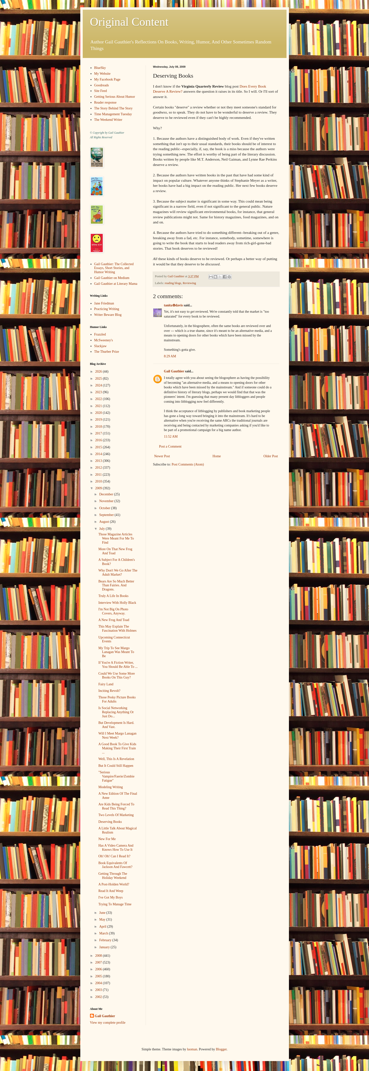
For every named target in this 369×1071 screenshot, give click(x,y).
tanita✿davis (173, 305)
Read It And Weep (110, 891)
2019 (99, 419)
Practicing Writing (106, 309)
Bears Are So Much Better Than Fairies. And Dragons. (116, 585)
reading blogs (173, 283)
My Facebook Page (107, 79)
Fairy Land (105, 684)
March (104, 933)
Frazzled (100, 334)
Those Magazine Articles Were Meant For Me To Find (116, 538)
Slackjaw (100, 346)
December (106, 494)
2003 (99, 990)
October (105, 508)
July (102, 529)
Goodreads (101, 85)
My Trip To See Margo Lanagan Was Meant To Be (116, 652)
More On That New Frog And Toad (115, 551)
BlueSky (100, 68)
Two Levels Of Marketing (116, 815)
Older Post (270, 456)
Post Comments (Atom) (188, 464)
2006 (99, 969)
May (102, 919)
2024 (99, 385)
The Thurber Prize (106, 351)
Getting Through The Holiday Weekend (112, 876)
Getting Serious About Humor (114, 96)
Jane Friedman (104, 303)
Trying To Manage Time (114, 904)
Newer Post (162, 456)
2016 (99, 440)
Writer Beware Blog (108, 315)
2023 (99, 392)
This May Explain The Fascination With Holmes (117, 628)
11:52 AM (171, 436)
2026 (99, 371)
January (105, 947)
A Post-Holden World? (113, 884)
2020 (99, 413)
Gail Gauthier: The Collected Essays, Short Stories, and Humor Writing (114, 268)
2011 (99, 474)
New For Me (107, 839)
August (104, 521)
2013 (99, 461)
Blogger (221, 1049)
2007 (99, 962)
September (107, 515)
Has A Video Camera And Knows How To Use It (115, 847)
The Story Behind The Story (113, 108)
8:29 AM (170, 356)
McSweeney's (103, 340)
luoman (192, 1049)
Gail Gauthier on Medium (111, 278)
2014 (99, 454)
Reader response (105, 102)
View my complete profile (108, 1022)
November (107, 501)
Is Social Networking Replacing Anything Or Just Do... (116, 712)
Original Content (129, 21)
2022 (99, 399)
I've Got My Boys (110, 897)
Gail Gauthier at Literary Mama (115, 284)
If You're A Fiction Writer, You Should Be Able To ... (118, 665)
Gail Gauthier (174, 371)
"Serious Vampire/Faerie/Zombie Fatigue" (116, 776)
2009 (99, 488)
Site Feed (100, 91)
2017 (99, 433)
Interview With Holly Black (117, 603)
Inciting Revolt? (109, 691)
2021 (99, 406)
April (103, 926)
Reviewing (189, 283)
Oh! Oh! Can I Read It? (114, 856)
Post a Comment (170, 446)
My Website (102, 73)
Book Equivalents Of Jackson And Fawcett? (115, 865)
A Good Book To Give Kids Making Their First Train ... (117, 748)
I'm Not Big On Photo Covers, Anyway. (113, 611)
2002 (99, 997)
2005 (99, 976)
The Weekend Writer (108, 120)
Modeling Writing (110, 787)
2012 (99, 467)
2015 (99, 447)
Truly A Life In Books (113, 596)
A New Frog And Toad (113, 620)
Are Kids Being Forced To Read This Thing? (116, 806)
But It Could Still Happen (115, 766)
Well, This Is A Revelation (116, 759)
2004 (99, 983)
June (102, 913)
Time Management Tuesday (113, 114)
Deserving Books (110, 822)
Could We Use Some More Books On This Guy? (116, 675)
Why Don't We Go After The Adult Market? (117, 572)
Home (217, 456)
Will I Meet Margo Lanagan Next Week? (117, 735)
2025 (99, 378)
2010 (99, 481)
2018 (99, 426)
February (105, 940)
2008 (99, 955)
